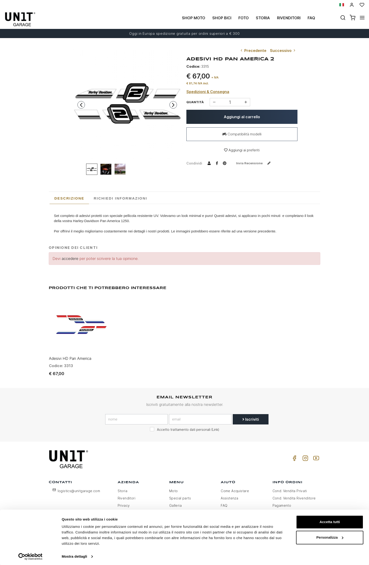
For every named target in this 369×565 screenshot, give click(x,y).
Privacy (124, 502)
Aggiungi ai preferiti (242, 150)
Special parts (180, 495)
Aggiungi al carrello (242, 116)
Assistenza (229, 495)
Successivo (283, 50)
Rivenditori (289, 18)
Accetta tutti (330, 521)
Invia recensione (255, 163)
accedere (70, 258)
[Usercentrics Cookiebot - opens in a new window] (30, 555)
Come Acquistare (235, 488)
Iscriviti (250, 415)
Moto (173, 488)
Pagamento (282, 502)
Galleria (175, 502)
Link (215, 426)
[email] (200, 416)
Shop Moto (193, 18)
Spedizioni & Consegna (207, 91)
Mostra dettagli (74, 556)
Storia (263, 18)
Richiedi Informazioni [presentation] (120, 198)
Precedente (253, 50)
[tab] (69, 198)
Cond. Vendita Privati (290, 488)
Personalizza (329, 536)
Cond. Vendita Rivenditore (294, 495)
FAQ (224, 502)
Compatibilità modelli (241, 134)
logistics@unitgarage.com (79, 488)
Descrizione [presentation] (69, 198)
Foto (243, 18)
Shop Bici (221, 18)
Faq (311, 18)
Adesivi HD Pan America (70, 355)
